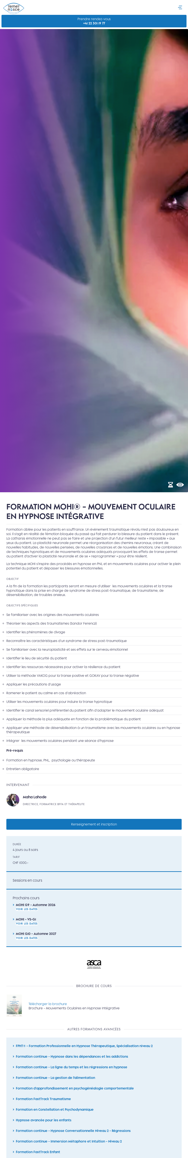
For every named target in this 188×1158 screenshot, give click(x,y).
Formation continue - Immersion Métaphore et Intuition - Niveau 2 (69, 1149)
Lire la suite (94, 804)
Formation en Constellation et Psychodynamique (55, 1116)
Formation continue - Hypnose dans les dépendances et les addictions (72, 1062)
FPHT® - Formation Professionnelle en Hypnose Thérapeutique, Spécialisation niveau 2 (84, 1051)
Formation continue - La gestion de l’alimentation (55, 1084)
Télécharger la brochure (48, 1009)
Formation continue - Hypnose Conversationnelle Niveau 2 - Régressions (73, 1138)
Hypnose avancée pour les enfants (43, 1127)
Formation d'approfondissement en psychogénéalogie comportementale (75, 1094)
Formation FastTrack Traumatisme (43, 1105)
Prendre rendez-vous (94, 21)
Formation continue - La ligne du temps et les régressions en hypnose (71, 1073)
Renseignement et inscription (94, 828)
